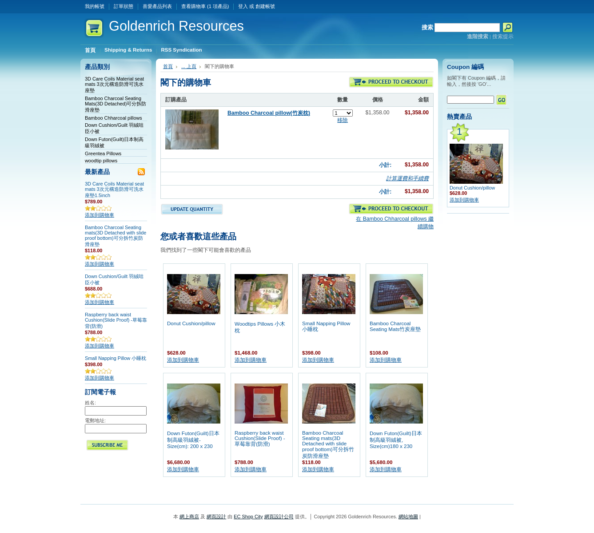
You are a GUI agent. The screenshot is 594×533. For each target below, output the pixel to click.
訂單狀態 (123, 6)
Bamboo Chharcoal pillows (113, 118)
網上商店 (189, 516)
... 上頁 (188, 66)
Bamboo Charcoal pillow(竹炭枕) (268, 113)
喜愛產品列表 (157, 6)
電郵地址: (95, 420)
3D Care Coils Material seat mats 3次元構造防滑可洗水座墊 (114, 84)
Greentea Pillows (103, 153)
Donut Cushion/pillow (191, 323)
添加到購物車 (99, 215)
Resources (176, 26)
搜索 (427, 27)
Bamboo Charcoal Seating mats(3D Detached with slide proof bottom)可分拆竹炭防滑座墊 (115, 236)
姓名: (90, 402)
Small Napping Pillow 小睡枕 (115, 358)
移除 (342, 120)
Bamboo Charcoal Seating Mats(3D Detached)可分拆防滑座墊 (115, 104)
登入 (243, 6)
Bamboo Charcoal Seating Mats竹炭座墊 (395, 326)
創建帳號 (265, 6)
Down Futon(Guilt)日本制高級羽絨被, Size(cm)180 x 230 (396, 440)
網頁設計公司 (279, 516)
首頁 (168, 66)
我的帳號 (94, 6)
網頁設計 (216, 516)
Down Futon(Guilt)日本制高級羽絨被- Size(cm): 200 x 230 (193, 440)
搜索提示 (503, 36)
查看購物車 (205, 6)
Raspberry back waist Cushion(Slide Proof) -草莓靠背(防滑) (116, 320)
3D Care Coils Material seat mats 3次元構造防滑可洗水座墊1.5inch (114, 189)
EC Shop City (248, 516)
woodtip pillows (101, 160)
